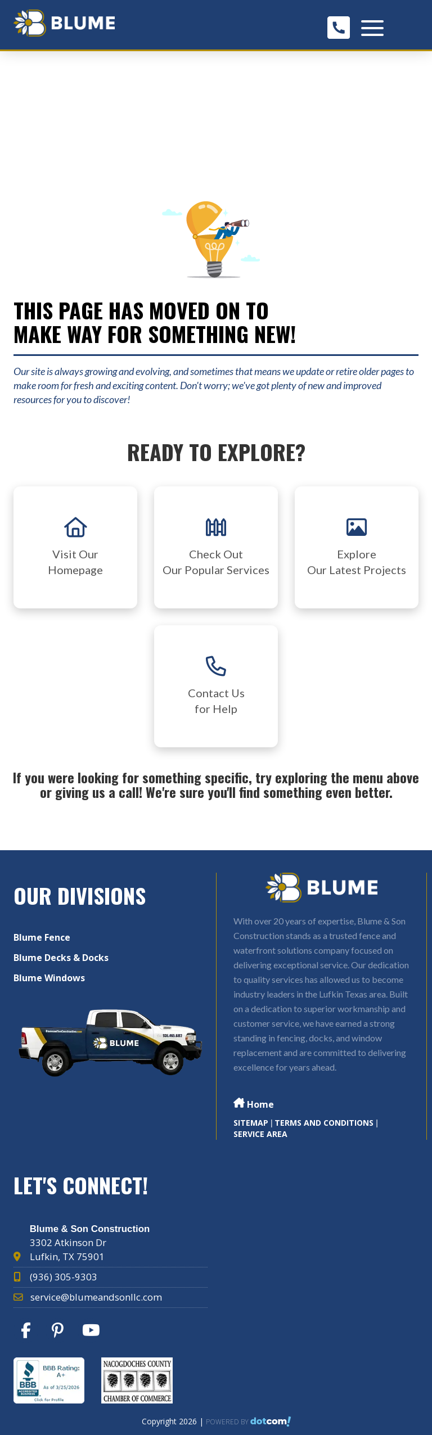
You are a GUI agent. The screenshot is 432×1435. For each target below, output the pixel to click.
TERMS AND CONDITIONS (324, 1122)
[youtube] (92, 1333)
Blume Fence (42, 937)
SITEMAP (250, 1122)
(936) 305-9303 (63, 1276)
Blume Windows (49, 978)
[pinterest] (60, 1333)
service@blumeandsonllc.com (96, 1296)
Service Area (260, 1134)
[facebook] (28, 1333)
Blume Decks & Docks (61, 957)
